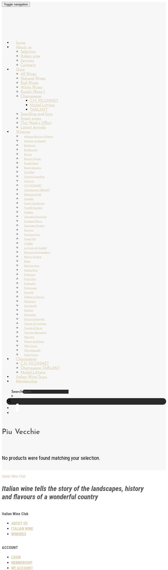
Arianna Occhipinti (35, 141)
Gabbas (28, 212)
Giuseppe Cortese (34, 226)
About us (24, 47)
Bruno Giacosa (32, 168)
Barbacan (30, 145)
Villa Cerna (30, 346)
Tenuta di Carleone (35, 324)
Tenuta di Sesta (33, 328)
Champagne (31, 96)
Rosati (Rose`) (33, 92)
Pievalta (29, 292)
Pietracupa (30, 288)
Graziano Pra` (32, 235)
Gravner (28, 230)
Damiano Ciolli (32, 194)
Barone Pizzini (32, 159)
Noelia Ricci (31, 270)
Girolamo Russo (33, 221)
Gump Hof (30, 239)
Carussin (29, 181)
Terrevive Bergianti (35, 333)
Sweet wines (31, 119)
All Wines (29, 74)
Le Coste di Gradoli (35, 248)
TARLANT (39, 110)
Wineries (23, 132)
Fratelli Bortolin (33, 208)
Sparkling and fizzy (37, 114)
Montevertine (31, 266)
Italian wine (30, 56)
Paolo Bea (30, 279)
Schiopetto (30, 315)
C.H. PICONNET (44, 101)
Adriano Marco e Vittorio (38, 137)
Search (16, 392)
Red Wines (30, 83)
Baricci (28, 154)
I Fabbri (28, 243)
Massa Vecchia (32, 257)
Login (16, 557)
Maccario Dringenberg (37, 252)
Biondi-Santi (31, 163)
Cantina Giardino (34, 177)
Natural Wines (33, 78)
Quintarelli (30, 306)
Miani (27, 261)
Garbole (28, 199)
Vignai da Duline (34, 341)
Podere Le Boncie (34, 297)
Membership (26, 381)
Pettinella (29, 284)
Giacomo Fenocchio (35, 217)
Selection (28, 52)
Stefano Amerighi (34, 319)
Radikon (28, 310)
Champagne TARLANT (37, 190)
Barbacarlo (30, 150)
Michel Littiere (42, 105)
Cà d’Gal (29, 172)
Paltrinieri (30, 275)
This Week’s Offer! (36, 123)
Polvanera (30, 301)
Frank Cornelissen (34, 203)
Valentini (29, 337)
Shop (20, 70)
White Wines (31, 87)
